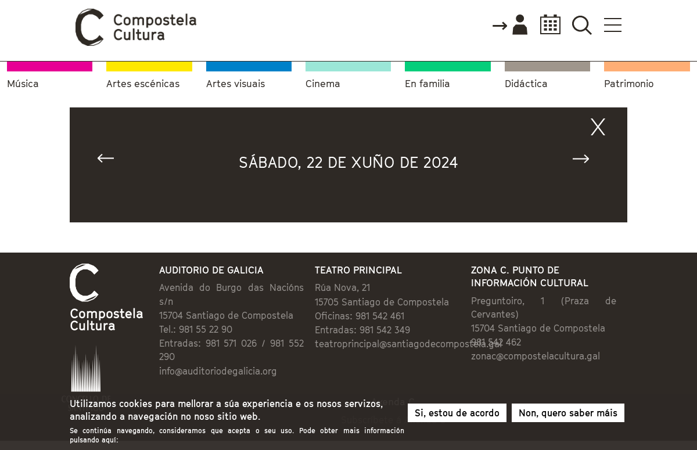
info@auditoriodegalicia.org (218, 371)
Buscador (581, 25)
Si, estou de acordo (457, 416)
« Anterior (111, 161)
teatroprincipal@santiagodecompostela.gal (408, 344)
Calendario (547, 25)
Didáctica (526, 83)
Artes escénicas (142, 83)
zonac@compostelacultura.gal (535, 356)
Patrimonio (628, 83)
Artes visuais (235, 83)
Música (23, 83)
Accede (509, 26)
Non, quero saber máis (568, 416)
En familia (427, 83)
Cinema (323, 83)
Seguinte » (586, 161)
